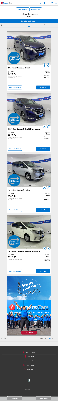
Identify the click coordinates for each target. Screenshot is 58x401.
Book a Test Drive (15, 87)
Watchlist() (43, 398)
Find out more (29, 332)
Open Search (23, 9)
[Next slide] (48, 48)
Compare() (14, 398)
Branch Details (29, 352)
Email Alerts (29, 365)
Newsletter (29, 361)
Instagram (29, 369)
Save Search (35, 9)
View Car (43, 87)
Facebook (29, 356)
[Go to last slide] (9, 48)
